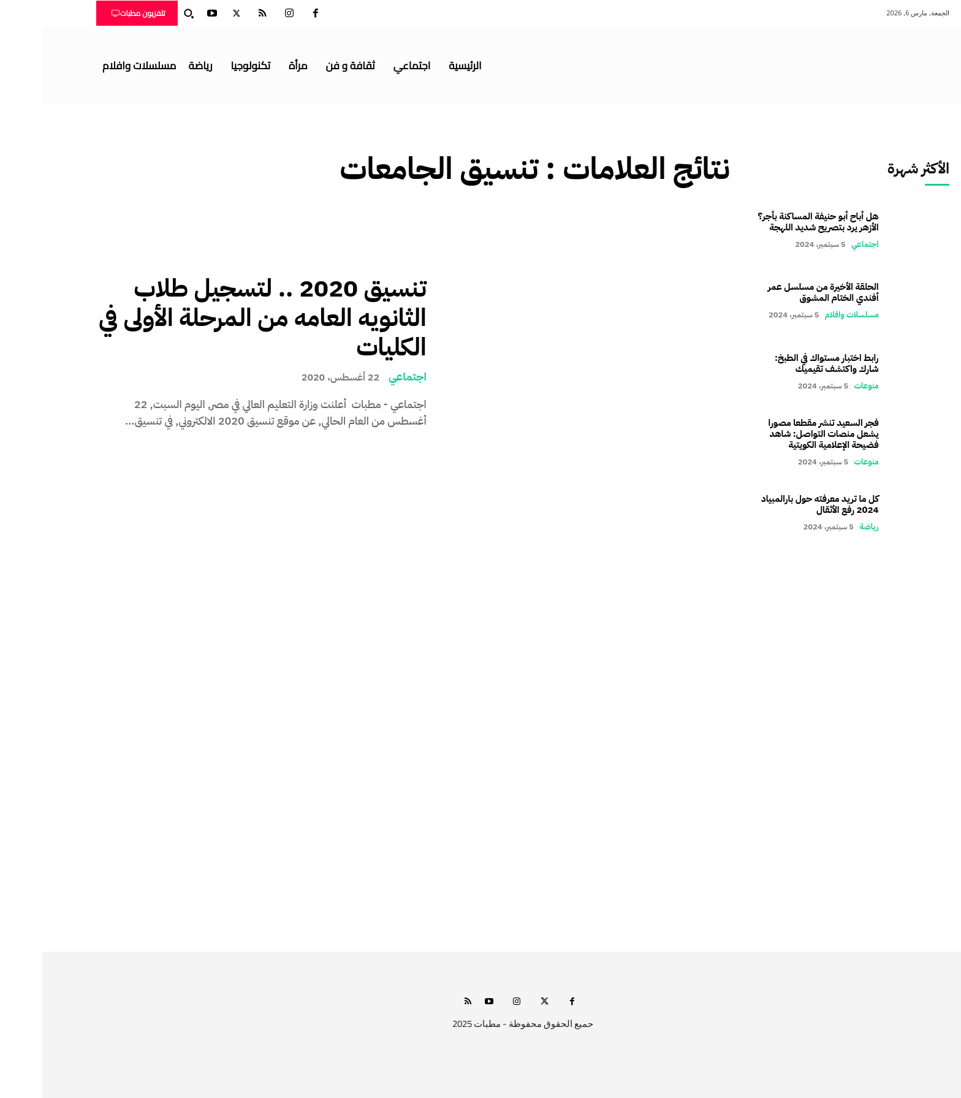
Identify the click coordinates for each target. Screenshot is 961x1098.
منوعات (824, 386)
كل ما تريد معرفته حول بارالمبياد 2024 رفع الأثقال (778, 504)
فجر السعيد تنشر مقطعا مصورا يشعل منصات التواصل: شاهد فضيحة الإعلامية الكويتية (781, 434)
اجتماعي (365, 376)
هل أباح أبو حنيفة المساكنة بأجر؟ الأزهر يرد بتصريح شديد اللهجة (776, 222)
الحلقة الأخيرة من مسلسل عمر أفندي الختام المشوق (781, 292)
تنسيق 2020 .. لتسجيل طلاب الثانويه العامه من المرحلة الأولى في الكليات (220, 318)
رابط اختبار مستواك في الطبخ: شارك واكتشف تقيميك (784, 363)
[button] (146, 13)
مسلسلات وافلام (810, 314)
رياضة (826, 526)
